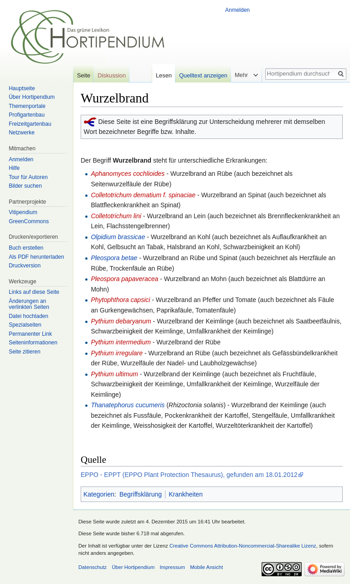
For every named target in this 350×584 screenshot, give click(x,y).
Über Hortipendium (32, 97)
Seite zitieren (24, 351)
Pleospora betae (114, 257)
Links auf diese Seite (34, 292)
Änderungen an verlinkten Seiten (29, 304)
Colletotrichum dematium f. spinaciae (144, 195)
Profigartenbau (27, 115)
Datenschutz (92, 567)
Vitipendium (23, 212)
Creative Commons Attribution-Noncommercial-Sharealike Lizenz (243, 545)
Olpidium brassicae (118, 237)
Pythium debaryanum (122, 321)
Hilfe (14, 168)
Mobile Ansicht (206, 567)
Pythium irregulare (117, 353)
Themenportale (27, 106)
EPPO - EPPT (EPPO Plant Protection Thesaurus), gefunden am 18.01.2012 (189, 474)
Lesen (164, 75)
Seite (83, 75)
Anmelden (237, 10)
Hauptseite (22, 88)
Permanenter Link (30, 334)
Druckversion (25, 265)
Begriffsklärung (140, 494)
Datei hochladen (28, 316)
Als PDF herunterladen (36, 257)
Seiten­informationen (33, 342)
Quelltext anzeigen (203, 75)
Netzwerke (22, 132)
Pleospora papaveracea (124, 278)
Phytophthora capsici (121, 299)
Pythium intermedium (121, 342)
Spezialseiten (25, 325)
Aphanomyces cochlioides (128, 173)
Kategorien (98, 494)
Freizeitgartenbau (30, 124)
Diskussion (112, 75)
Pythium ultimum (115, 374)
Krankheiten (186, 494)
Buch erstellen (26, 248)
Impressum (172, 567)
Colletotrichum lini (117, 216)
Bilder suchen (25, 186)
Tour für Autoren (28, 177)
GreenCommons (29, 221)
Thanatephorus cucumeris (128, 405)
